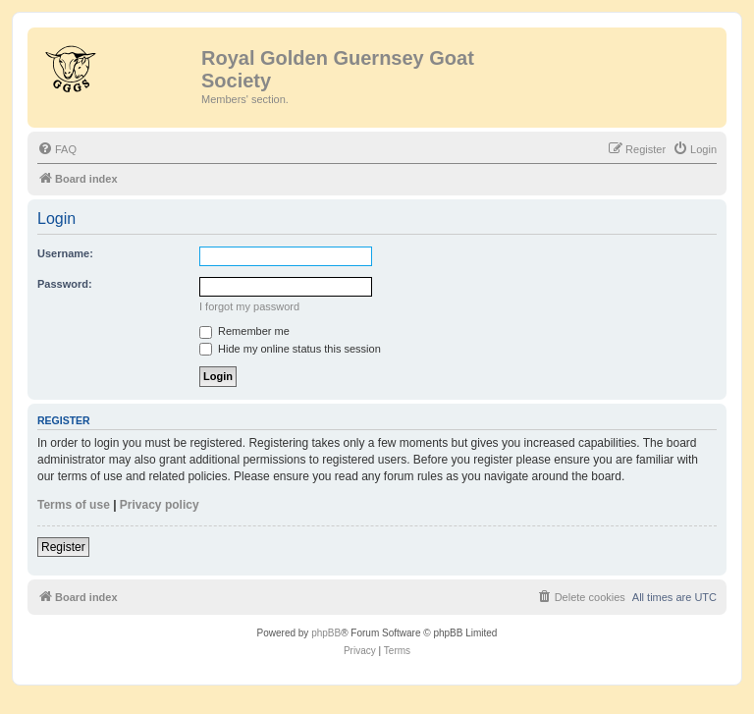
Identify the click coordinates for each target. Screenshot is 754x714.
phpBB (326, 633)
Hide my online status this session (290, 349)
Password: (64, 284)
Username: (65, 253)
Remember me (244, 331)
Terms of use (73, 505)
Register (63, 547)
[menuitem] (57, 149)
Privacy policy (159, 505)
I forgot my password (249, 306)
